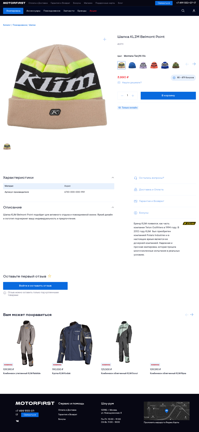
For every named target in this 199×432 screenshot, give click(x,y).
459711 (120, 44)
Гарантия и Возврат (60, 3)
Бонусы (77, 3)
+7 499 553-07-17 (186, 3)
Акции (93, 11)
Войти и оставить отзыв (35, 285)
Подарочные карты (105, 3)
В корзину (168, 95)
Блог (120, 3)
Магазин (88, 3)
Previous (187, 64)
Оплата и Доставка (38, 3)
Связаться (164, 3)
